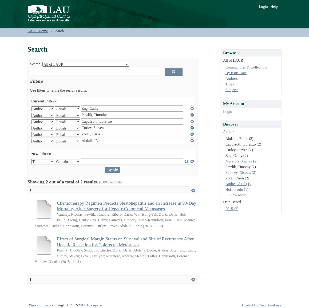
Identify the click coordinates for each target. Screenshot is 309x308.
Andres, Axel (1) (238, 184)
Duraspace (94, 305)
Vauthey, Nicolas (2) (241, 172)
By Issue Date (236, 73)
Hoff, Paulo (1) (237, 189)
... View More (236, 195)
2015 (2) (232, 209)
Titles (230, 84)
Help (274, 6)
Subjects (232, 90)
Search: (35, 64)
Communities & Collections (247, 67)
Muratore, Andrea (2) (242, 161)
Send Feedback (270, 305)
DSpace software (39, 305)
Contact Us (250, 305)
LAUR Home (38, 31)
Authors (232, 79)
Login (263, 6)
